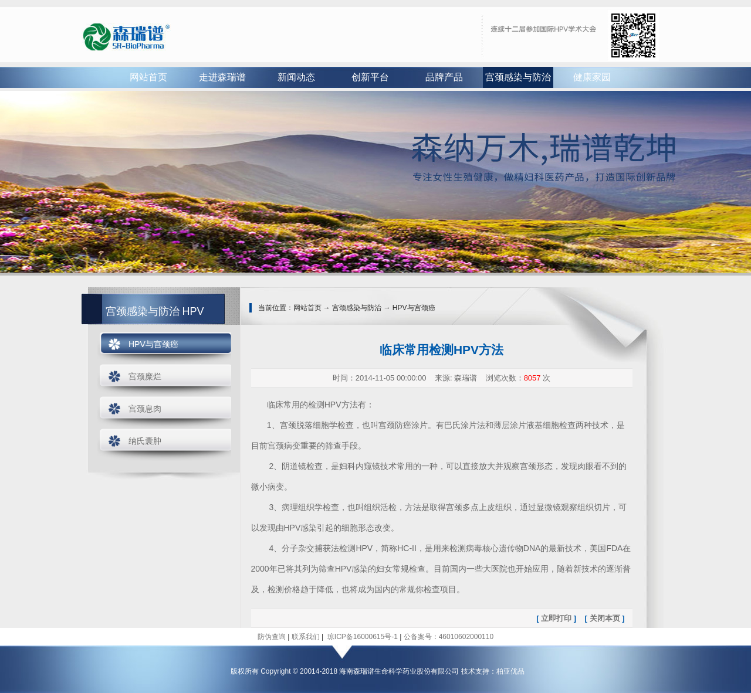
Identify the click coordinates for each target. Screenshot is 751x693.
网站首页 (148, 77)
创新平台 (370, 77)
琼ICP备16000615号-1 (361, 637)
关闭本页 (605, 618)
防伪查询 (272, 637)
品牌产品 (444, 77)
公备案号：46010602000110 (448, 637)
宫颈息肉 (144, 408)
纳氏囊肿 (144, 441)
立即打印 (556, 618)
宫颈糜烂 (144, 376)
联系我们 (306, 637)
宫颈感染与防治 (518, 77)
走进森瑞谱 (222, 77)
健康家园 (592, 77)
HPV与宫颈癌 (153, 344)
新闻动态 (296, 77)
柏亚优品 (510, 671)
